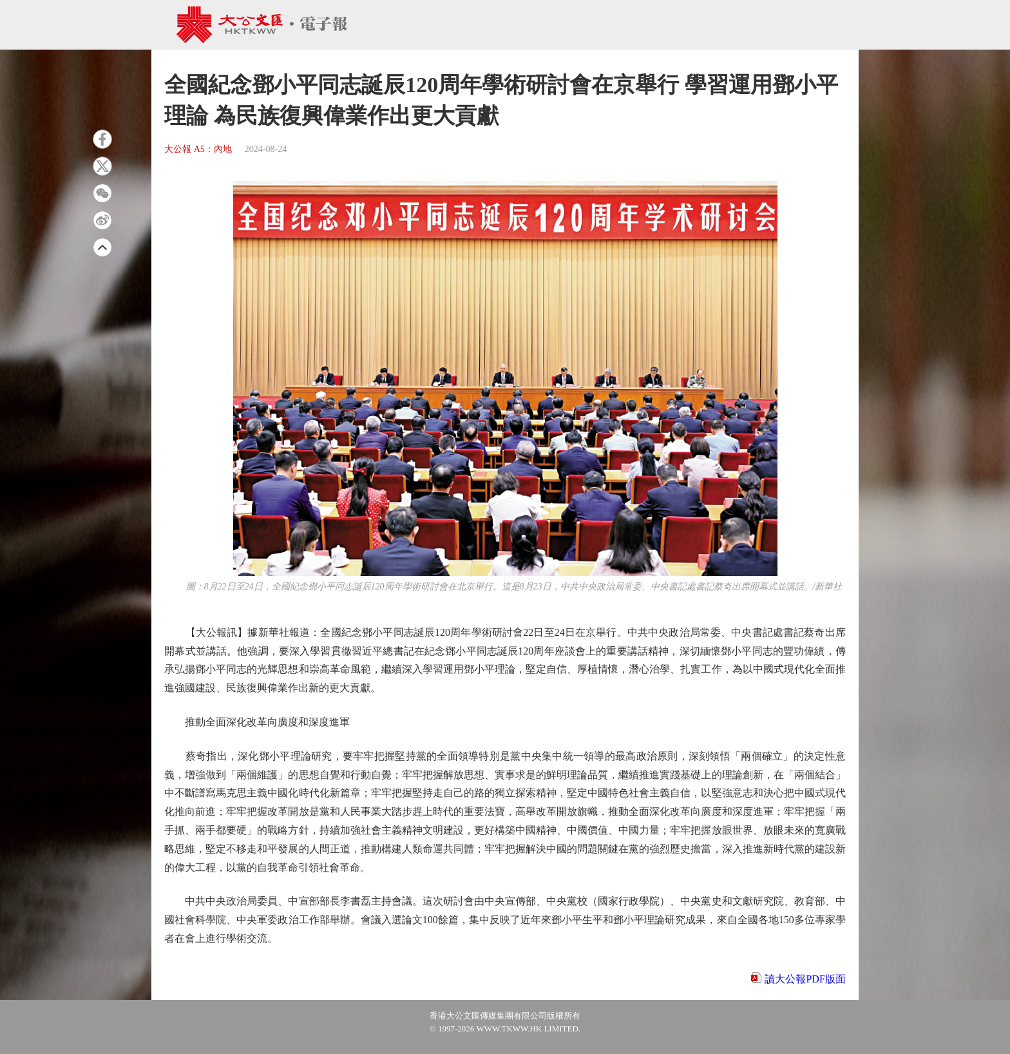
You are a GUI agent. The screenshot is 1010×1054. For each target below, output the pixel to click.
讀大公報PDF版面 (805, 978)
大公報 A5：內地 (198, 149)
